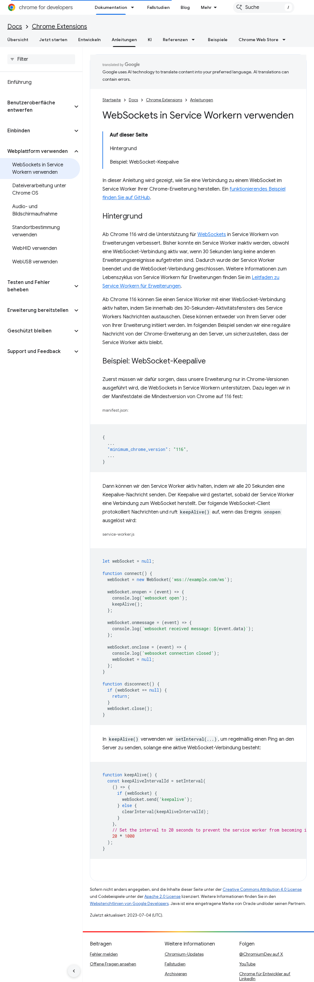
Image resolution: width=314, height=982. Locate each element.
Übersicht (17, 39)
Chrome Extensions (59, 26)
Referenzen (175, 39)
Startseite (111, 100)
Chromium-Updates (184, 954)
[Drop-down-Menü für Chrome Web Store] (285, 39)
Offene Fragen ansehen (113, 964)
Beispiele (218, 39)
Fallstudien (158, 7)
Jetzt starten (53, 39)
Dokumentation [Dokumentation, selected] (111, 7)
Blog (185, 7)
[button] (36, 106)
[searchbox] (41, 59)
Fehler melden (104, 954)
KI (150, 39)
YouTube (247, 964)
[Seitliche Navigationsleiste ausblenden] (74, 971)
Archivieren (176, 973)
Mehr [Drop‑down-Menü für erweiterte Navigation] (206, 7)
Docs (14, 26)
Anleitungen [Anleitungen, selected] (124, 39)
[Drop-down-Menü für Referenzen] (195, 39)
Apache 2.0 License (162, 896)
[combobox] (263, 7)
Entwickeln (89, 39)
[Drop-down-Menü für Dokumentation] (134, 7)
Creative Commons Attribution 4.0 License (262, 889)
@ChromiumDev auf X (261, 954)
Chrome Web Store (258, 39)
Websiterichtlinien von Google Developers (129, 903)
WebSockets (211, 234)
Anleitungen (201, 100)
